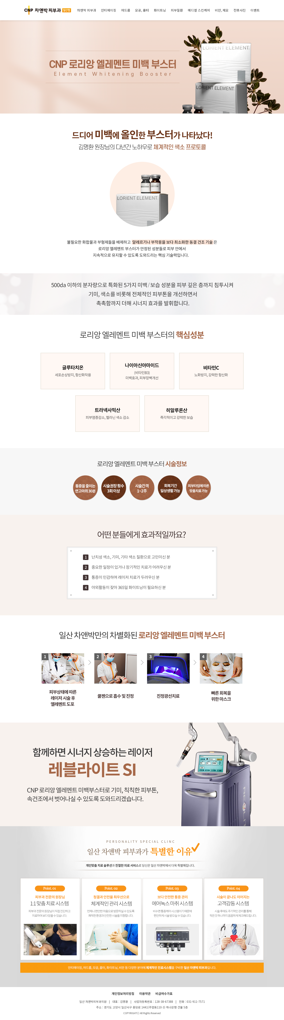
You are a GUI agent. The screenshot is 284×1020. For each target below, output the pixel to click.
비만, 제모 (222, 10)
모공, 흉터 (142, 10)
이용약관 (145, 993)
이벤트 (255, 10)
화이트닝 (160, 10)
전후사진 (239, 10)
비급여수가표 (163, 993)
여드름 (125, 10)
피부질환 (177, 10)
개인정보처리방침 (123, 993)
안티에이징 (108, 10)
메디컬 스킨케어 (199, 10)
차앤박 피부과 (86, 10)
